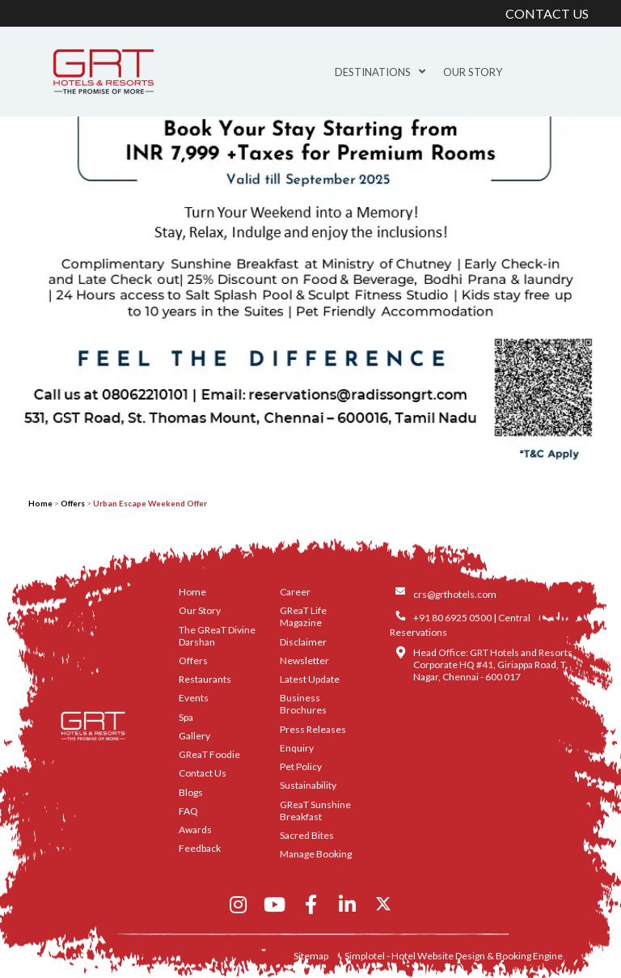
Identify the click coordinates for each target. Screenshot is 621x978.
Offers (73, 503)
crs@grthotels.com (454, 594)
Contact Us (202, 773)
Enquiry (297, 748)
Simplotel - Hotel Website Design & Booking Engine (453, 956)
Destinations (380, 72)
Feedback (200, 848)
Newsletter (304, 660)
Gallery (194, 736)
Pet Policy (301, 766)
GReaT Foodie (209, 754)
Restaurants (205, 679)
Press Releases (313, 729)
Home (40, 503)
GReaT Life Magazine (303, 616)
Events (194, 698)
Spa (186, 717)
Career (295, 592)
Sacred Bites (307, 835)
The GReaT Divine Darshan (217, 636)
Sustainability (308, 785)
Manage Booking (316, 854)
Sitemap (311, 956)
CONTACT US (547, 13)
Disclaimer (303, 642)
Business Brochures (303, 704)
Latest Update (310, 679)
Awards (195, 829)
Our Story (472, 72)
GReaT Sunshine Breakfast (315, 810)
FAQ (188, 811)
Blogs (191, 792)
